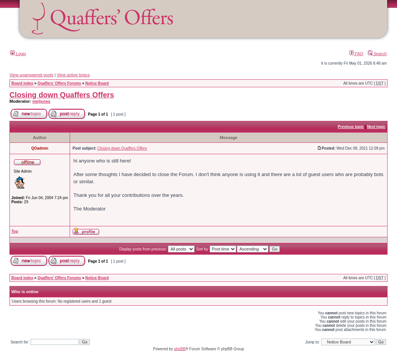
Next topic (376, 127)
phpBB (179, 349)
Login (18, 53)
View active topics (73, 75)
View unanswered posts (31, 75)
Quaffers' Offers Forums (59, 83)
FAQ (356, 53)
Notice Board (97, 83)
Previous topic (351, 127)
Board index (22, 83)
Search (377, 53)
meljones (42, 101)
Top (14, 231)
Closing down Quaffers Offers (61, 95)
